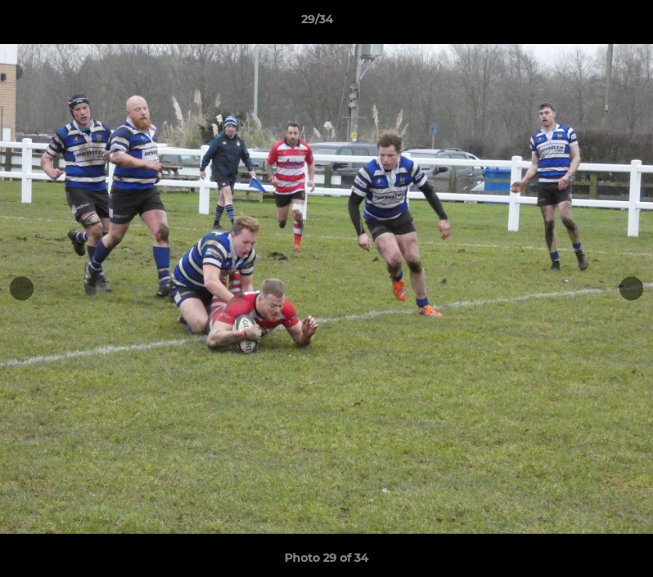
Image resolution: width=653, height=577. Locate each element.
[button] (585, 23)
